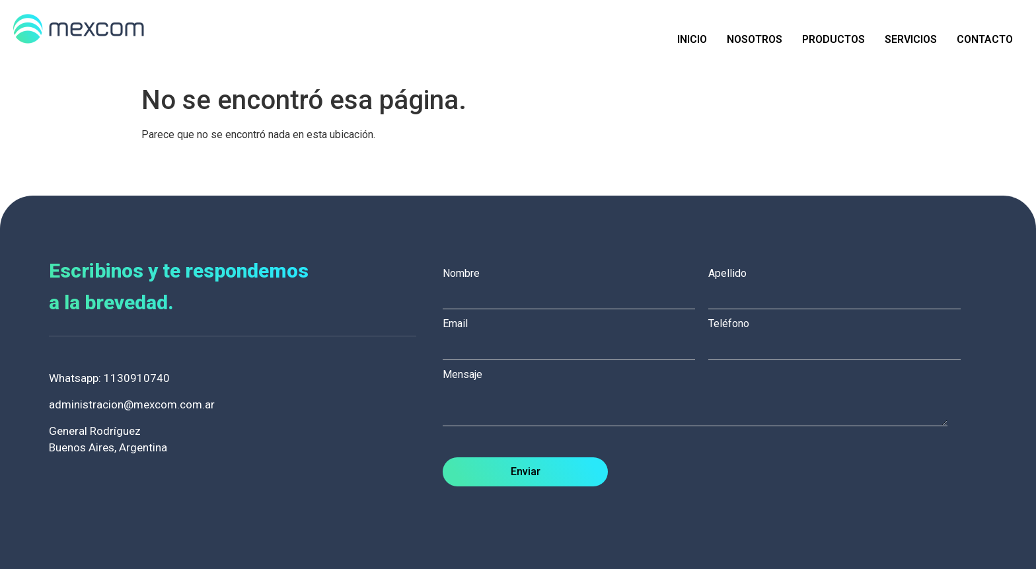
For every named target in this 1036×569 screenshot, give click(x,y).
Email (575, 335)
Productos (833, 39)
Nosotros (754, 39)
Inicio (692, 39)
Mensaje (702, 398)
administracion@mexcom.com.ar (132, 404)
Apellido (841, 284)
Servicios (911, 39)
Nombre (575, 284)
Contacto (985, 39)
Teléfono (841, 335)
